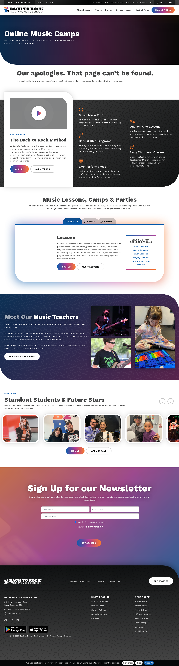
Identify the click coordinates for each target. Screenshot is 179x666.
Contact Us (146, 3)
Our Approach (43, 169)
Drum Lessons (141, 256)
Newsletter (131, 3)
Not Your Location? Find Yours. (17, 613)
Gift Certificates (143, 618)
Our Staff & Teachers (22, 359)
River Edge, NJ (100, 601)
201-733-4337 (14, 617)
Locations (140, 631)
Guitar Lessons (140, 252)
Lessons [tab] (64, 223)
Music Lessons (84, 10)
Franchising (117, 3)
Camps (98, 10)
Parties (108, 10)
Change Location (44, 3)
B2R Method (141, 606)
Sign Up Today (163, 10)
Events (119, 10)
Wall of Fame (142, 10)
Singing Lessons (141, 260)
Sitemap (67, 640)
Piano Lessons (141, 248)
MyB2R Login (102, 3)
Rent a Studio (142, 622)
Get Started (161, 585)
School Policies (98, 614)
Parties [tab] (115, 223)
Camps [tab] (89, 223)
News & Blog (141, 614)
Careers (95, 622)
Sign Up (19, 169)
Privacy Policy (56, 640)
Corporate (142, 601)
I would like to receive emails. (90, 526)
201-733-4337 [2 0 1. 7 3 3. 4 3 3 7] (164, 3)
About (129, 10)
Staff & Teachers (99, 606)
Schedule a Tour (99, 618)
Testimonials (141, 610)
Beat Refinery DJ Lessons (141, 264)
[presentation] (89, 538)
